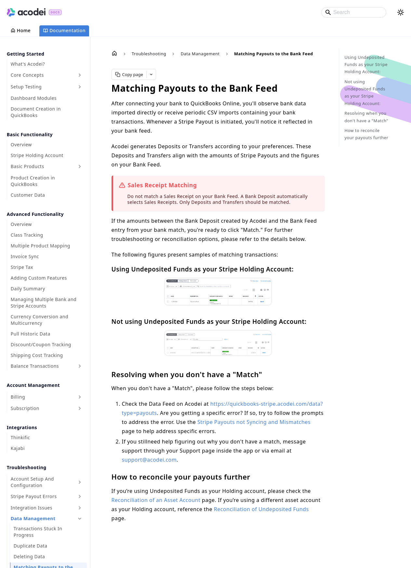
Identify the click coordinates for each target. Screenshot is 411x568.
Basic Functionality (30, 134)
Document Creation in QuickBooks (36, 112)
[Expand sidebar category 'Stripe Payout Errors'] (80, 496)
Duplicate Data (30, 546)
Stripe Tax (22, 267)
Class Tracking (27, 235)
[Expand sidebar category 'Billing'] (80, 397)
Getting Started (26, 54)
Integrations (22, 427)
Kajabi (18, 448)
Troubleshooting (26, 467)
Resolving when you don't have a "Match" (366, 116)
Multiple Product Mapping (40, 246)
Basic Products (27, 166)
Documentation (64, 30)
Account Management (33, 385)
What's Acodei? (28, 64)
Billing (18, 397)
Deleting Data (29, 556)
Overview (21, 144)
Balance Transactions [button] (35, 366)
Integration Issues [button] (31, 508)
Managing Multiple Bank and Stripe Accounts (43, 302)
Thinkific (20, 437)
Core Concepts (27, 75)
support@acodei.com (149, 459)
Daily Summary (28, 288)
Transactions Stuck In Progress (38, 531)
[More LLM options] (151, 74)
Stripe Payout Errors (34, 496)
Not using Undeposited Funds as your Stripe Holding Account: (364, 92)
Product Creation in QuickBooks (33, 181)
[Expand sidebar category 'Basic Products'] (80, 166)
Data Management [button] (33, 518)
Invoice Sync (25, 256)
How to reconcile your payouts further (366, 133)
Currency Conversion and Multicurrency (39, 319)
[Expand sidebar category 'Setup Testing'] (80, 87)
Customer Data (28, 195)
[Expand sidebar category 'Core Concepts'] (80, 75)
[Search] (353, 12)
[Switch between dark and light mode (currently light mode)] (400, 12)
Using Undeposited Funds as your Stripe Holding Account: (366, 64)
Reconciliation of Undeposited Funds (261, 509)
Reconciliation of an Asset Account (156, 500)
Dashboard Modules (34, 98)
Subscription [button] (25, 408)
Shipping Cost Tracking (37, 355)
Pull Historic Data (30, 334)
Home (20, 30)
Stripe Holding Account (37, 155)
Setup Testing (26, 87)
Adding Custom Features (39, 278)
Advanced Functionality (35, 214)
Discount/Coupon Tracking (41, 344)
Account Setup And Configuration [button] (32, 482)
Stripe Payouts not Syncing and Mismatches (254, 422)
